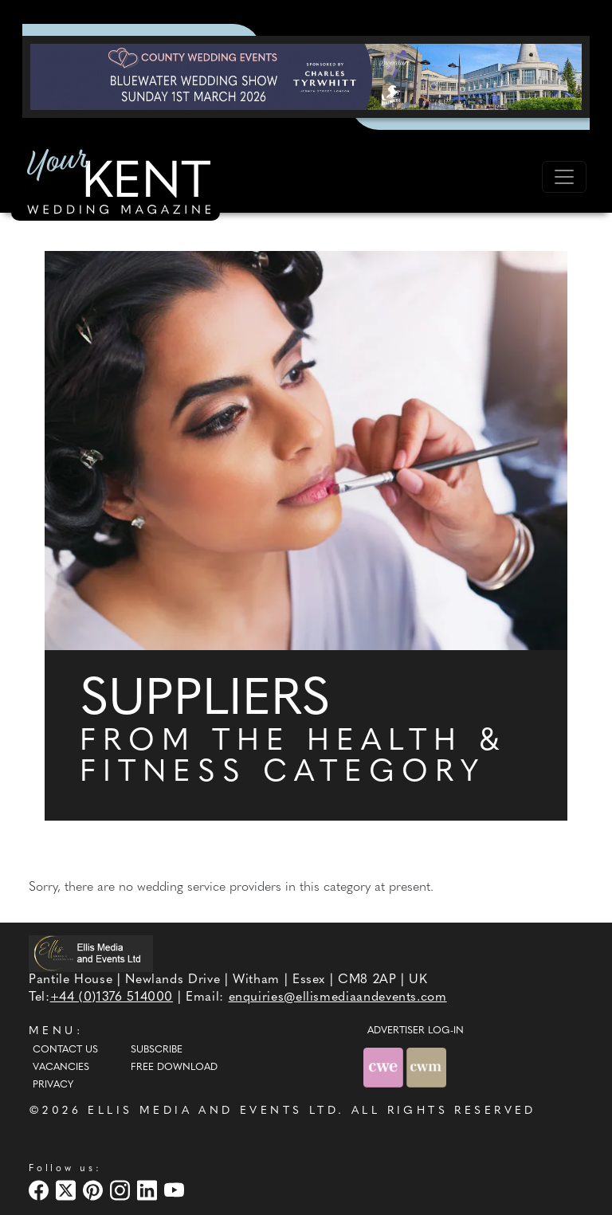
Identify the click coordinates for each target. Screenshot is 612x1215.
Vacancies (61, 1067)
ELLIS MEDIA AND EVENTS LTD (213, 1111)
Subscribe (156, 1050)
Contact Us (65, 1050)
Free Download (174, 1067)
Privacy (53, 1085)
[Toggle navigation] (564, 177)
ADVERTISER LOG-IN (415, 1031)
